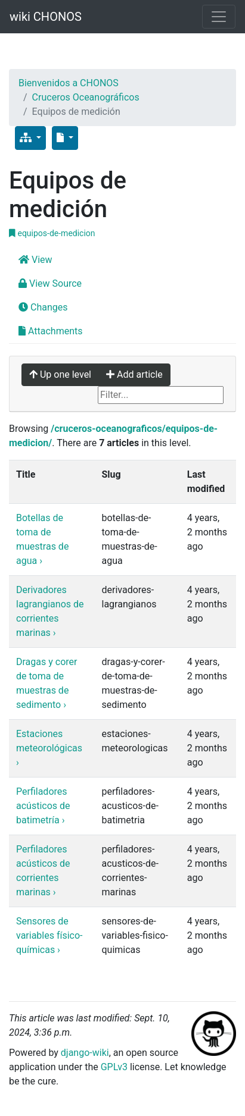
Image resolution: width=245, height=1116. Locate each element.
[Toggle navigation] (218, 17)
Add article (134, 374)
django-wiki (85, 1052)
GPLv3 (114, 1067)
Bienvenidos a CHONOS (68, 83)
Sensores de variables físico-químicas (49, 935)
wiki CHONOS (46, 17)
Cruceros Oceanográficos (85, 97)
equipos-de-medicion (52, 233)
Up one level (60, 374)
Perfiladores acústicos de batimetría (43, 806)
